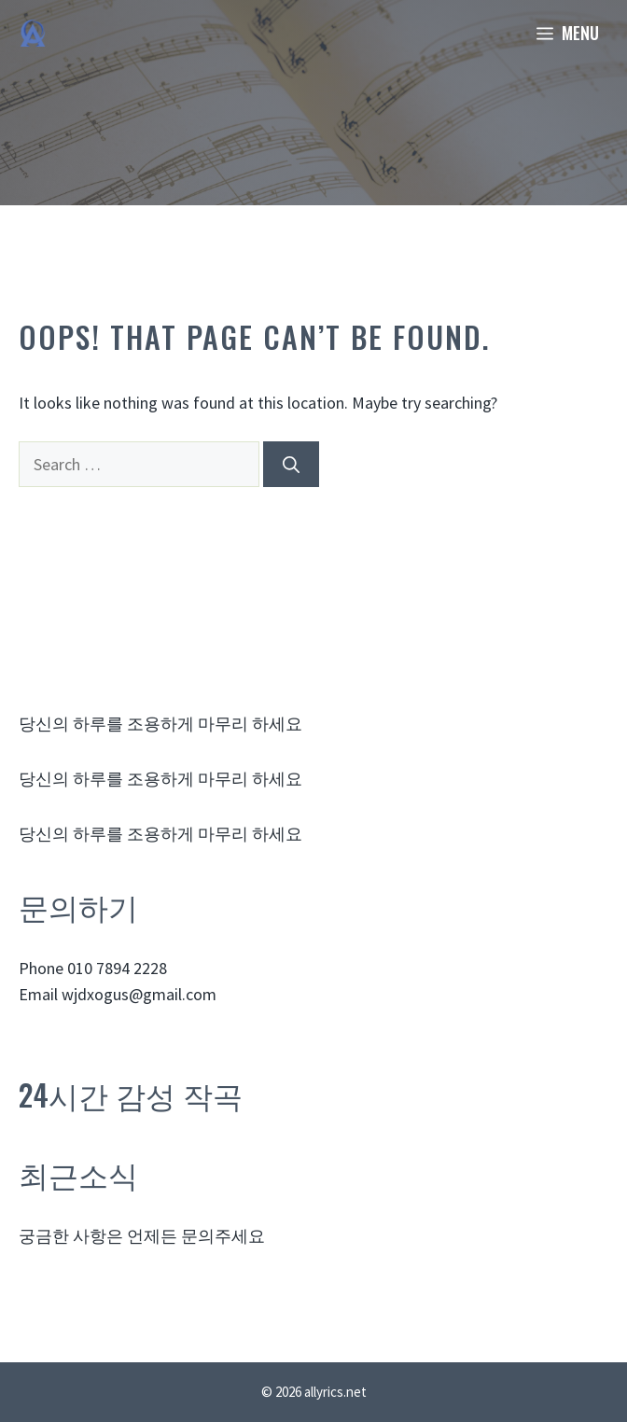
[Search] (291, 464)
